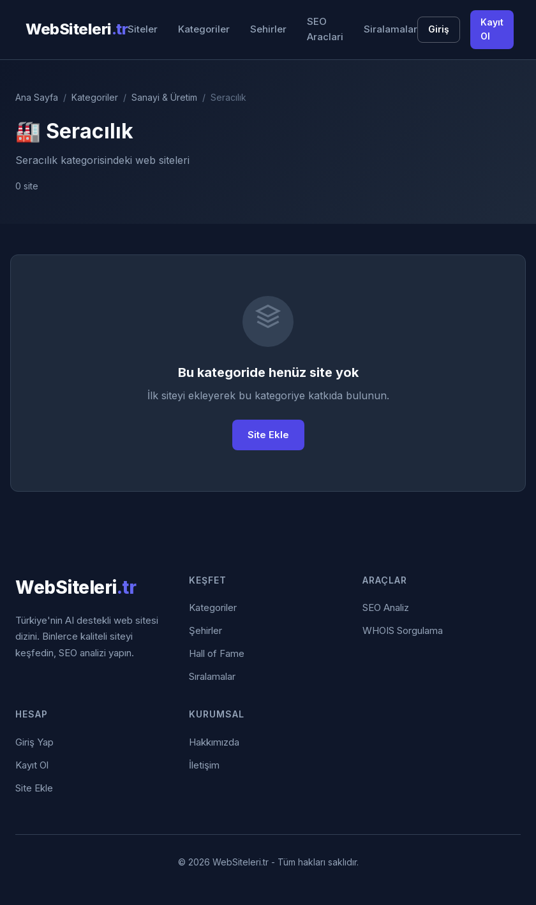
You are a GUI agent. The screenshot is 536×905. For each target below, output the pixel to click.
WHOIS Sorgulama (402, 630)
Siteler (143, 29)
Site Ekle (268, 435)
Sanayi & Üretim (164, 97)
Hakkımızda (214, 742)
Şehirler (205, 630)
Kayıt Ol (491, 29)
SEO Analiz (385, 607)
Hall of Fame (216, 653)
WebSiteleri (77, 29)
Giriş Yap (34, 742)
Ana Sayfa (36, 97)
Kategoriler (204, 29)
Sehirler (268, 29)
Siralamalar (390, 29)
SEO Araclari (325, 29)
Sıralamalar (212, 676)
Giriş (438, 29)
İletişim (204, 765)
